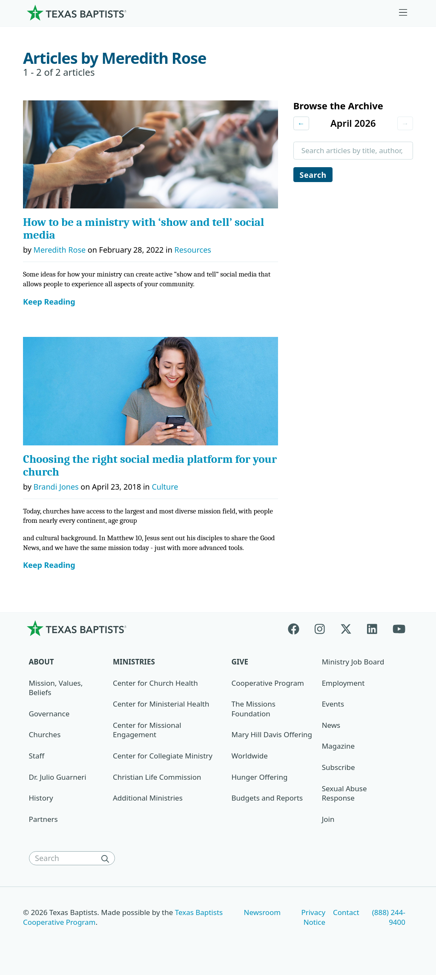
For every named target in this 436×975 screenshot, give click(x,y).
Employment (343, 683)
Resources (192, 250)
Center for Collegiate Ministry (162, 756)
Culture (165, 487)
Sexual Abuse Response (344, 793)
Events (333, 704)
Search (313, 175)
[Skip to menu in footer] (403, 12)
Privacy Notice (313, 917)
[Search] (107, 858)
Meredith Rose (60, 250)
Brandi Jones (56, 487)
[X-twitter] (346, 628)
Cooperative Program (268, 683)
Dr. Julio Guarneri (57, 777)
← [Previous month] (301, 123)
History (41, 798)
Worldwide (250, 756)
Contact (346, 912)
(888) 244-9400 (388, 917)
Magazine (338, 746)
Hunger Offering (260, 777)
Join (328, 819)
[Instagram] (320, 628)
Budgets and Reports (267, 798)
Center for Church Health (155, 683)
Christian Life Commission (157, 777)
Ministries (134, 662)
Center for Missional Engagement (147, 730)
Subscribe (338, 767)
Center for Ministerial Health (161, 704)
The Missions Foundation (253, 708)
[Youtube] (399, 628)
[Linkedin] (372, 628)
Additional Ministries (148, 798)
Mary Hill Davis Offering (272, 734)
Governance (49, 713)
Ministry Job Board (353, 662)
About (41, 662)
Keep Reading (49, 302)
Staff (37, 756)
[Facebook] (297, 628)
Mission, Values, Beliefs (56, 688)
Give (240, 662)
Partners (43, 819)
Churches (45, 734)
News (331, 725)
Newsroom (262, 912)
